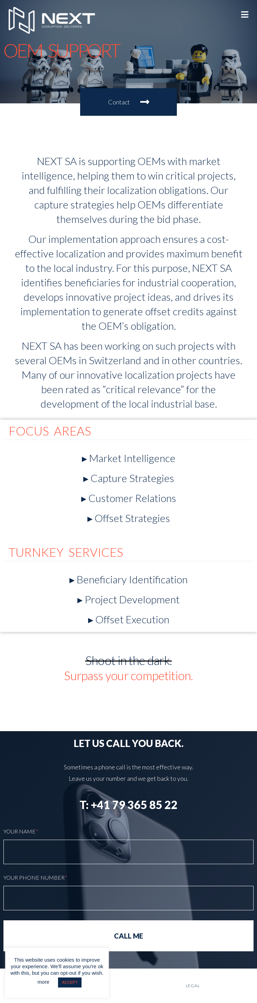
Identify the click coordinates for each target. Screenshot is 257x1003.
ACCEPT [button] (70, 982)
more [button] (43, 982)
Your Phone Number (35, 877)
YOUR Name (20, 831)
